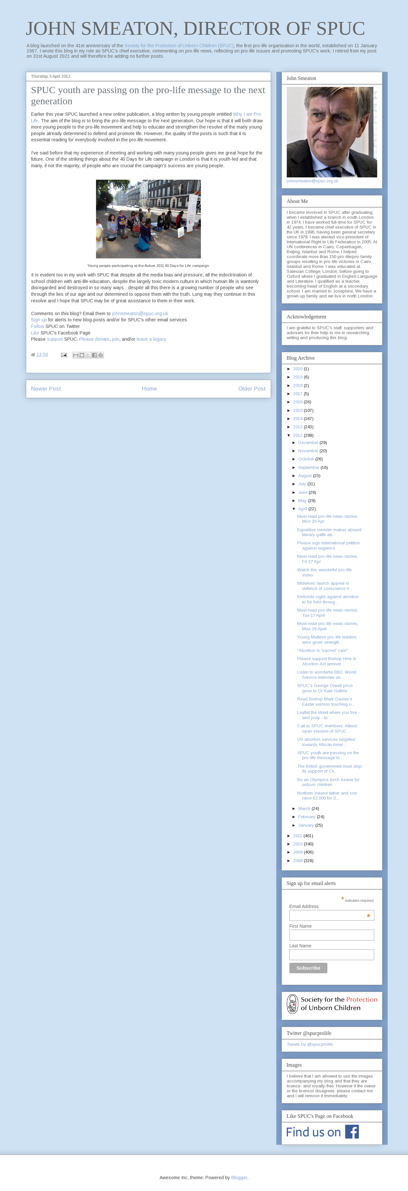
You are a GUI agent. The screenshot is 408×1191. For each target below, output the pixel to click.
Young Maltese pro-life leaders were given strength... (327, 640)
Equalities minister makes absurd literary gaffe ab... (329, 532)
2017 (298, 393)
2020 (298, 368)
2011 (298, 835)
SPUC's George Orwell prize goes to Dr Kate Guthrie (325, 688)
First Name (300, 926)
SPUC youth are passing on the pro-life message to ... (328, 755)
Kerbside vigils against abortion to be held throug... (328, 599)
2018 (298, 385)
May (303, 500)
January (306, 825)
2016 (298, 401)
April (303, 508)
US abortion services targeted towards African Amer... (326, 742)
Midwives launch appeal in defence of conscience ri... (324, 586)
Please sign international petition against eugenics (328, 545)
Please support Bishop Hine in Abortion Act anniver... (326, 661)
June (303, 492)
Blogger (239, 1177)
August (305, 475)
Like (35, 332)
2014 (298, 418)
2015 (298, 410)
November (309, 450)
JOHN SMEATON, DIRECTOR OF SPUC (195, 28)
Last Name (300, 945)
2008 (298, 860)
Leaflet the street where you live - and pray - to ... (328, 715)
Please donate (94, 339)
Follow (37, 326)
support (55, 339)
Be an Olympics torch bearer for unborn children (328, 782)
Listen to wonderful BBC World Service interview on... (326, 675)
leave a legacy (151, 339)
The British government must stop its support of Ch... (329, 769)
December (309, 442)
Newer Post (46, 389)
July (302, 483)
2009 (298, 852)
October (306, 458)
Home (149, 389)
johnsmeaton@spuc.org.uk (140, 313)
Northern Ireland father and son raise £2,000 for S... (327, 796)
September (309, 467)
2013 (298, 426)
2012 (298, 435)
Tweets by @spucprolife (310, 1044)
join (115, 339)
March (305, 808)
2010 (298, 843)
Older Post (252, 389)
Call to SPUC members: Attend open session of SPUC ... (327, 728)
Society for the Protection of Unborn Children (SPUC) (179, 45)
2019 (298, 376)
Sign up (39, 319)
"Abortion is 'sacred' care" (322, 650)
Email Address (329, 906)
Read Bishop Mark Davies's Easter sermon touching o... (326, 701)
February (307, 816)
